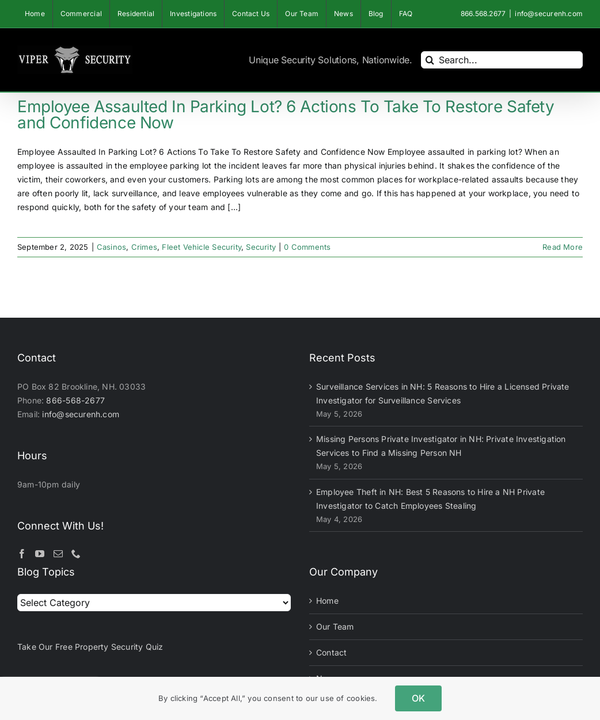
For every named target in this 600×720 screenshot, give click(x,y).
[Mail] (58, 553)
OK (418, 698)
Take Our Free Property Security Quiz (90, 647)
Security (261, 247)
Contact (331, 652)
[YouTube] (39, 553)
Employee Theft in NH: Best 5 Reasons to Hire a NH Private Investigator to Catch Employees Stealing (430, 499)
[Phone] (76, 553)
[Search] (429, 59)
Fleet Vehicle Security (201, 247)
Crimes (144, 247)
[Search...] (502, 59)
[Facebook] (21, 553)
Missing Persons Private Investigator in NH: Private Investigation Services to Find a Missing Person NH (441, 446)
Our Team (335, 626)
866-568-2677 (75, 400)
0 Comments (307, 247)
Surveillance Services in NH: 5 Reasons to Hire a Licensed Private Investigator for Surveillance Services (442, 393)
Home (327, 600)
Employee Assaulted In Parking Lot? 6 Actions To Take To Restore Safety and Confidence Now (286, 114)
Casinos (111, 247)
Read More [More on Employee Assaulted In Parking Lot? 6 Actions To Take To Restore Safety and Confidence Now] (562, 247)
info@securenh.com (549, 13)
